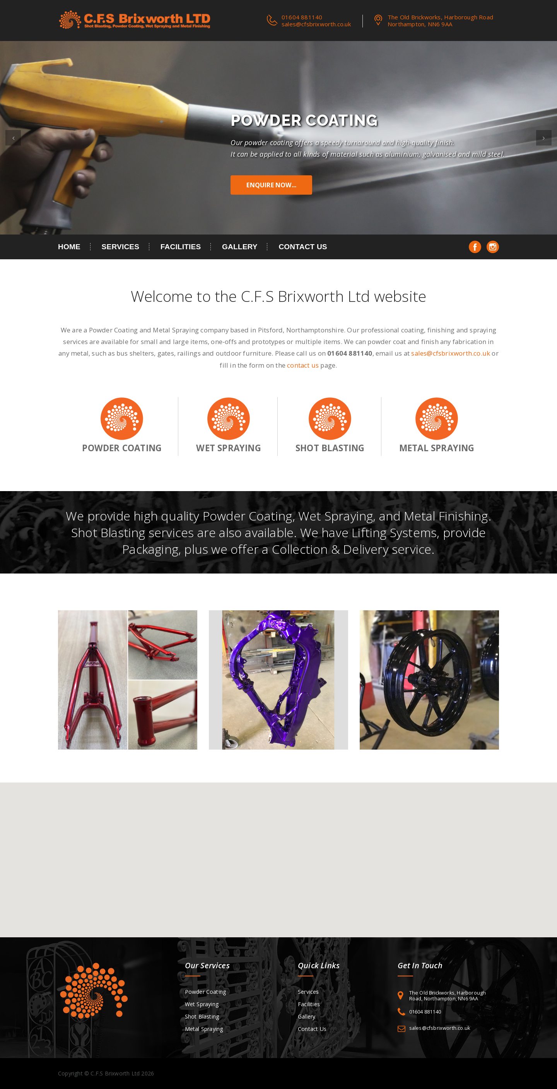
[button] (13, 138)
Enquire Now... (271, 185)
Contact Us (302, 246)
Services (121, 246)
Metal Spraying (204, 1028)
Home (69, 246)
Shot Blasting (202, 1016)
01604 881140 (425, 1012)
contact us (303, 365)
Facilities (181, 246)
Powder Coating (205, 991)
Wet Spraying (202, 1004)
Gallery (240, 246)
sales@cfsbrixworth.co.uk (316, 24)
